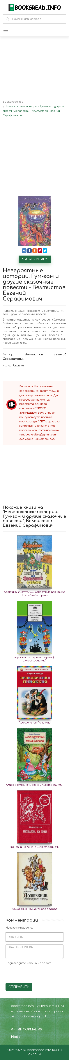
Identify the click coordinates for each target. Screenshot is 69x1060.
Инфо (16, 1037)
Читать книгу (34, 259)
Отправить (18, 987)
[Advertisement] (34, 160)
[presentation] (33, 973)
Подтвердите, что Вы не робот (28, 963)
